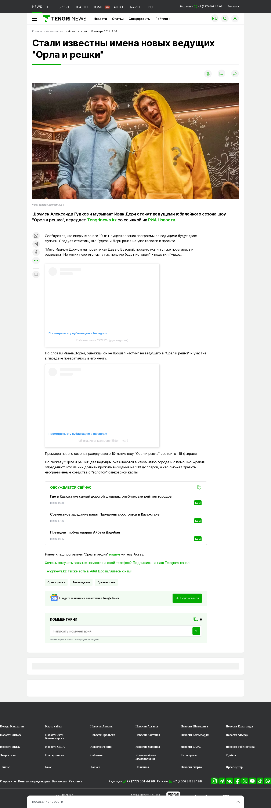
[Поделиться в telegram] (36, 244)
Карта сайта (53, 726)
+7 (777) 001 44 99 (141, 781)
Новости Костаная (148, 735)
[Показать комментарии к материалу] (36, 275)
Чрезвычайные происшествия (146, 757)
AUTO (118, 7)
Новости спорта (191, 767)
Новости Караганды (239, 726)
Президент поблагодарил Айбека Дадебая (85, 532)
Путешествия (106, 582)
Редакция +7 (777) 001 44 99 (201, 6)
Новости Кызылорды (195, 735)
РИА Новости (161, 219)
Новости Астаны (147, 726)
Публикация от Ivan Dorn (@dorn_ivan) (102, 440)
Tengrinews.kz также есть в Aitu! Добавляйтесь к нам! (88, 571)
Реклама (233, 6)
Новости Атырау (237, 735)
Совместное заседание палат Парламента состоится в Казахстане (104, 514)
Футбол (231, 755)
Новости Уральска (102, 735)
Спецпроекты (140, 19)
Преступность (54, 755)
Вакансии (59, 781)
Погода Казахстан (12, 726)
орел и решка (56, 582)
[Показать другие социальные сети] (36, 261)
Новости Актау (10, 746)
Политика (142, 767)
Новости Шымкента (194, 726)
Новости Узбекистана (240, 746)
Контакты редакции (34, 781)
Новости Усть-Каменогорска (54, 736)
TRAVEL (134, 7)
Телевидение (81, 582)
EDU (149, 7)
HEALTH (81, 7)
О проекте (8, 781)
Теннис (5, 767)
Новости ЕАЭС (191, 746)
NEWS (37, 7)
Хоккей (95, 767)
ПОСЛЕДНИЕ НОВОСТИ (47, 801)
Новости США (55, 746)
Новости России (101, 746)
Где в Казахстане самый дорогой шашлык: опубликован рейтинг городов (111, 496)
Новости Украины (148, 746)
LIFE (50, 7)
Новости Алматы (101, 726)
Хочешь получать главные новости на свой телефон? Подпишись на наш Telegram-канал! (117, 563)
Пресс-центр (234, 767)
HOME (98, 7)
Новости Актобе (11, 735)
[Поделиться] (235, 74)
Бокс (48, 767)
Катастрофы (189, 755)
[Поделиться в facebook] (36, 252)
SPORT (64, 7)
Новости (100, 19)
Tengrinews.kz (102, 219)
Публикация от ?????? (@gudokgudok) (102, 340)
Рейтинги (163, 19)
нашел (114, 554)
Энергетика (8, 755)
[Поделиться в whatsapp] (36, 236)
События (96, 755)
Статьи (118, 19)
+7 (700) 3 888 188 (187, 781)
